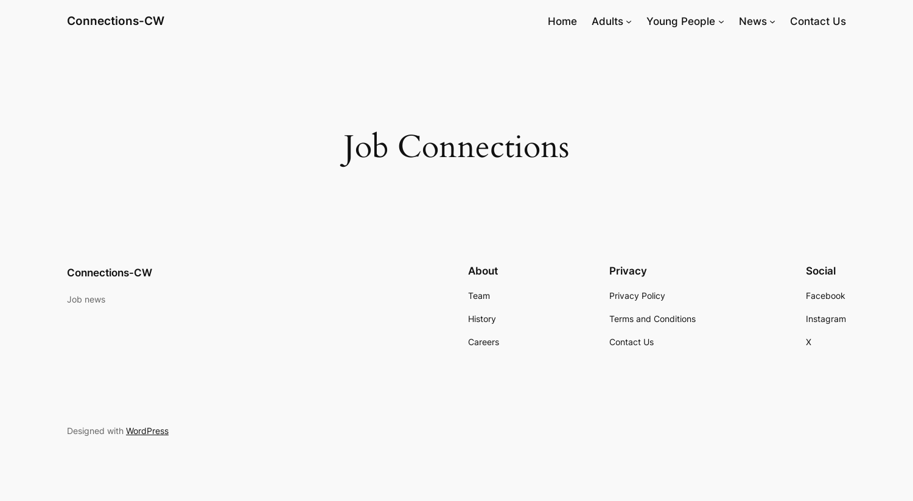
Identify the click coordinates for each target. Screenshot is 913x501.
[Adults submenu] (629, 21)
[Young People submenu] (721, 21)
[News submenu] (772, 21)
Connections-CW (115, 20)
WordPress (147, 431)
